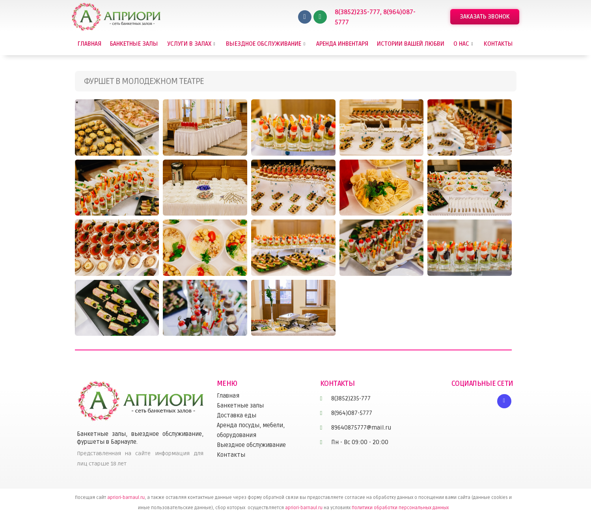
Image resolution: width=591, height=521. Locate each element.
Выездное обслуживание (266, 43)
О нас (464, 43)
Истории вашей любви (410, 43)
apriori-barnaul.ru (126, 497)
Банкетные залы (134, 43)
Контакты (498, 43)
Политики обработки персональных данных (400, 507)
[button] (484, 16)
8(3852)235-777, (359, 12)
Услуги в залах (192, 43)
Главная (89, 43)
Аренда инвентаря (342, 43)
